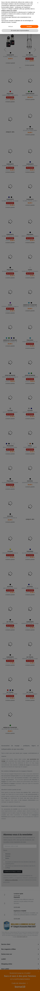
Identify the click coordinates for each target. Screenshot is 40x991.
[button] (37, 2)
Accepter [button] (29, 26)
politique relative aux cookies (9, 10)
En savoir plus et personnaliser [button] (20, 30)
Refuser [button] (10, 26)
